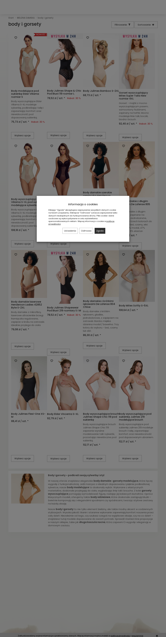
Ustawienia (70, 230)
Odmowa (86, 230)
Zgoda (100, 230)
